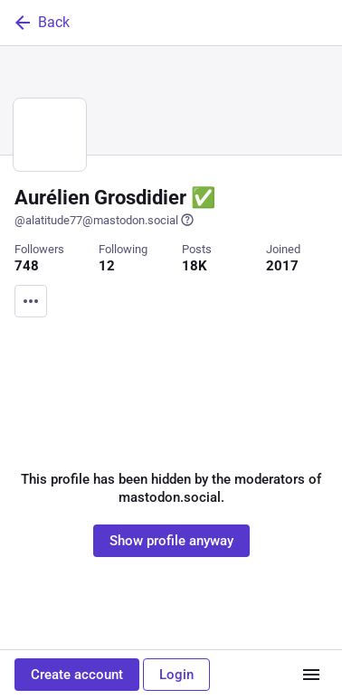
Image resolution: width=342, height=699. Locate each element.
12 (107, 266)
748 (26, 266)
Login (176, 674)
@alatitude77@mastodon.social (104, 220)
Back (41, 22)
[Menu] (30, 301)
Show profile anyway (171, 541)
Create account (77, 674)
